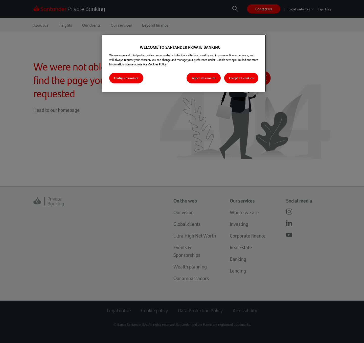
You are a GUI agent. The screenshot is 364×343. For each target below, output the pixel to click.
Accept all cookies (241, 78)
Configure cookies (126, 78)
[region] (184, 63)
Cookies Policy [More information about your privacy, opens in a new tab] (157, 64)
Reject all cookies (204, 78)
